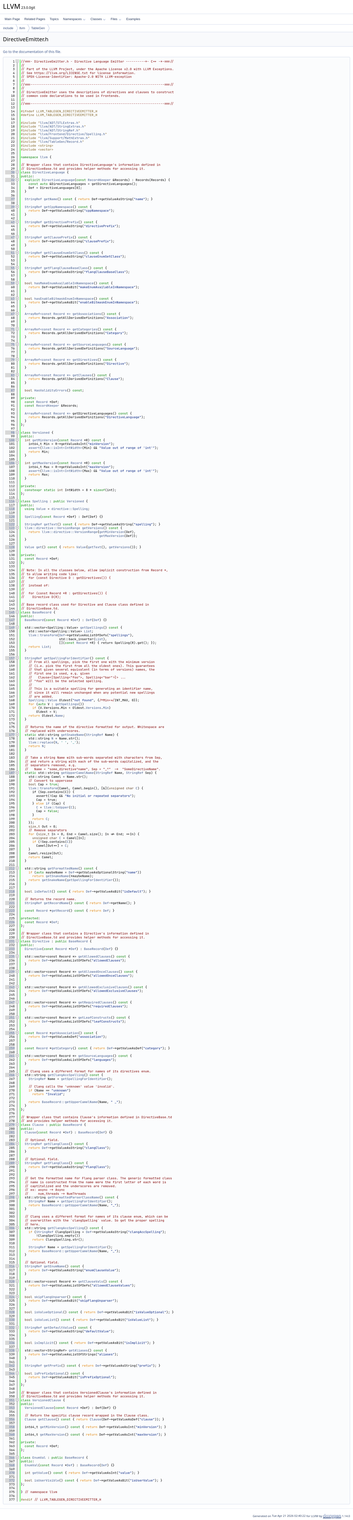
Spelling (40, 501)
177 (10, 735)
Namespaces (74, 19)
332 (10, 1327)
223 (10, 911)
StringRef (33, 199)
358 (10, 1427)
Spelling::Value (42, 700)
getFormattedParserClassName (73, 1197)
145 (10, 612)
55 (10, 268)
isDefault (42, 891)
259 (10, 1048)
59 (10, 283)
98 (10, 432)
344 (10, 1373)
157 (10, 658)
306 (10, 1228)
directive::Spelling (69, 509)
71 (10, 329)
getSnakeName (72, 735)
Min (106, 708)
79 (10, 360)
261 (10, 1056)
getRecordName (56, 903)
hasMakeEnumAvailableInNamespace (64, 283)
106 (10, 463)
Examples (133, 19)
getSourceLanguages (90, 344)
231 (10, 941)
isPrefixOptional (49, 1373)
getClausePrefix (58, 237)
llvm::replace (40, 742)
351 (10, 1400)
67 (10, 314)
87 (10, 390)
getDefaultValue (58, 1327)
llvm (22, 28)
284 (10, 1144)
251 (10, 1017)
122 (10, 524)
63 (10, 299)
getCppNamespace (58, 207)
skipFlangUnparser (50, 1297)
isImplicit (43, 1343)
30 (10, 172)
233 (10, 949)
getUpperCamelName (77, 773)
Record (42, 402)
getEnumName (54, 1266)
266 (10, 1075)
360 (10, 1434)
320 (10, 1281)
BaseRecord (41, 612)
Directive (41, 941)
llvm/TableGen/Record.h (61, 142)
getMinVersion (44, 440)
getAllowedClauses (94, 956)
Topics (54, 19)
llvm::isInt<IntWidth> (62, 448)
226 (10, 922)
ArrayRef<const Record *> (48, 314)
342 (10, 1366)
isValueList (44, 1320)
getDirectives (85, 360)
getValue (40, 1473)
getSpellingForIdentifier (67, 658)
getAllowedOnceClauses (98, 972)
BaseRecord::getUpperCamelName (69, 1102)
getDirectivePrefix (61, 222)
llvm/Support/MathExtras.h (64, 138)
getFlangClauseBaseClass (66, 268)
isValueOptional (48, 1312)
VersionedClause (46, 1400)
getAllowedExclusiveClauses (103, 987)
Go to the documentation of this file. (32, 51)
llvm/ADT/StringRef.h (59, 130)
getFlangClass (56, 1163)
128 (10, 547)
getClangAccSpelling (66, 1075)
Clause (38, 1125)
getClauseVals (90, 1281)
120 (10, 517)
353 (10, 1408)
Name (59, 716)
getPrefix (52, 1366)
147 (10, 620)
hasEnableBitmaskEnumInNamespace (64, 299)
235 (10, 956)
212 (10, 868)
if (48, 803)
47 (10, 237)
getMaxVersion (44, 463)
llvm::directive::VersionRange (52, 528)
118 (10, 509)
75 (10, 344)
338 (10, 1350)
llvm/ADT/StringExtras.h (62, 126)
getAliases (78, 1350)
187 (10, 773)
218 (10, 891)
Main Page (12, 19)
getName (50, 199)
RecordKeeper (99, 180)
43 (10, 222)
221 (10, 903)
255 (10, 1033)
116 (10, 501)
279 (10, 1125)
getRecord (60, 911)
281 (10, 1132)
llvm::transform (42, 635)
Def (75, 620)
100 (10, 440)
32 (10, 180)
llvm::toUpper (56, 807)
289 (10, 1163)
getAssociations (87, 314)
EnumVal (39, 1457)
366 (10, 1457)
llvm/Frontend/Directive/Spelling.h (72, 134)
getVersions (92, 528)
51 (10, 253)
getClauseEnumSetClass (64, 253)
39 (10, 207)
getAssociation (64, 1033)
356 (10, 1419)
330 (10, 1320)
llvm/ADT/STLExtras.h (59, 123)
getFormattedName (63, 868)
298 (10, 1197)
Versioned (41, 432)
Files (116, 19)
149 (10, 627)
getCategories (85, 329)
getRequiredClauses (95, 1002)
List (87, 631)
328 (10, 1312)
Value (41, 509)
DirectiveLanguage (48, 172)
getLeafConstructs (94, 1017)
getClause (46, 1419)
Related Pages (34, 19)
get (39, 547)
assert (34, 448)
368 (10, 1465)
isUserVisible (46, 1480)
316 (10, 1266)
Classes (98, 19)
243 (10, 987)
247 (10, 1002)
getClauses (82, 375)
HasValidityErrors (50, 390)
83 (10, 375)
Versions (93, 708)
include (8, 28)
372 (10, 1480)
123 (10, 528)
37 (10, 199)
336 (10, 1343)
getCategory (62, 1048)
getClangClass (56, 1144)
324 (10, 1297)
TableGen (38, 28)
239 (10, 972)
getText (50, 524)
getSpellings (91, 627)
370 (10, 1473)
